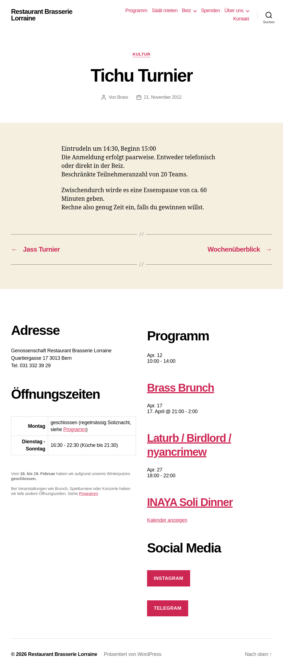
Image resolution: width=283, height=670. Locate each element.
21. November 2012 (163, 97)
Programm (136, 10)
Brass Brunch (180, 388)
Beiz (186, 10)
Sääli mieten (164, 10)
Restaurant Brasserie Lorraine (41, 15)
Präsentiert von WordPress (132, 654)
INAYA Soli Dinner (190, 502)
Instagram (168, 578)
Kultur (141, 54)
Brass (122, 97)
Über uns (233, 10)
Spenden (210, 10)
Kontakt (241, 19)
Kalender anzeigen (167, 520)
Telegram (167, 608)
